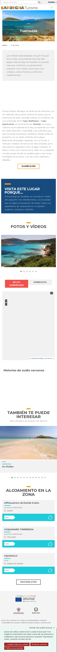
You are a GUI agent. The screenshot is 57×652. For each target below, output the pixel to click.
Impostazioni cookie (30, 623)
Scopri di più (28, 166)
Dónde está (40, 282)
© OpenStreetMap (36, 358)
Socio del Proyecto (10, 620)
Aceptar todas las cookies (16, 644)
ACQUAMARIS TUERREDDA (19, 529)
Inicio (4, 45)
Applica (39, 2)
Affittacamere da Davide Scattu (21, 503)
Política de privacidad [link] (14, 648)
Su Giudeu (8, 466)
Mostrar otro (28, 582)
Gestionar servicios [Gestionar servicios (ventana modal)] (39, 644)
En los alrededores (16, 283)
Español (51, 2)
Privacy (43, 620)
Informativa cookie (11, 623)
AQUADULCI (10, 556)
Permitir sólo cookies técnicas (43, 628)
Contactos (46, 623)
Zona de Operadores (29, 620)
